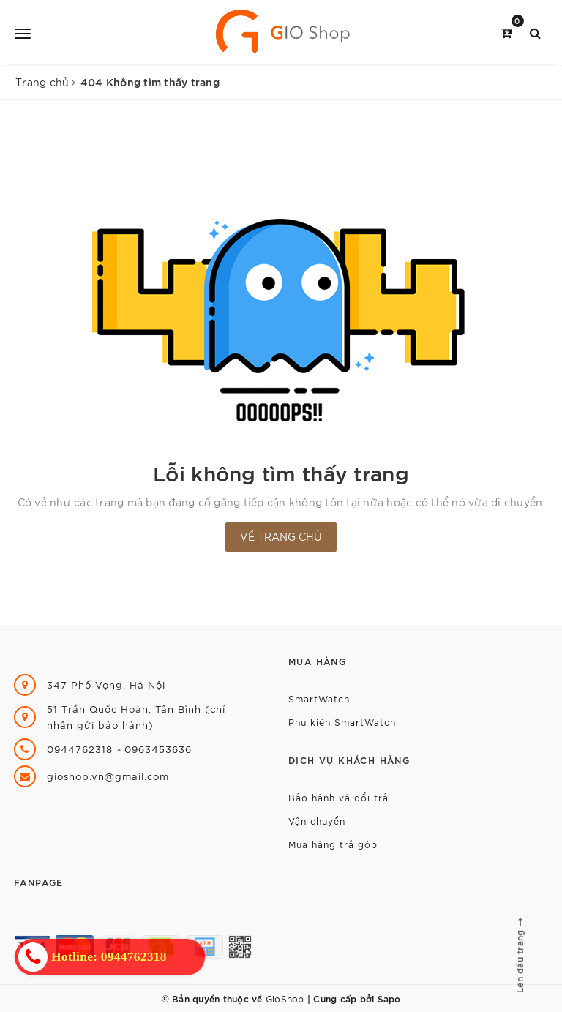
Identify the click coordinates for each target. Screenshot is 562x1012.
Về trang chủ (281, 536)
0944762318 (81, 749)
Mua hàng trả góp (333, 844)
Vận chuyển (316, 820)
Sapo (389, 998)
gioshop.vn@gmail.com (108, 776)
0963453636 (158, 749)
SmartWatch (319, 698)
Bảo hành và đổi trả (338, 797)
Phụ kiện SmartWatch (342, 721)
